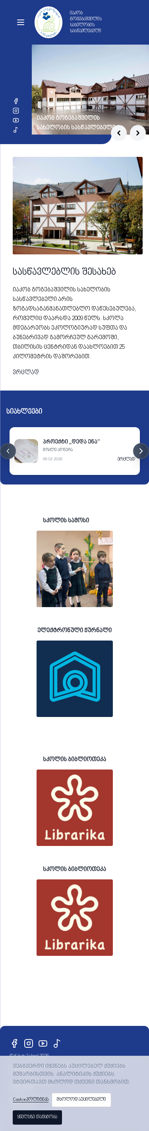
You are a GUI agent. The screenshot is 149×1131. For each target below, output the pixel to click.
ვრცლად (26, 373)
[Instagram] (16, 110)
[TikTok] (16, 130)
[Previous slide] (119, 133)
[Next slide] (138, 133)
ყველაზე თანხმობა (37, 1117)
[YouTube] (16, 120)
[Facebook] (16, 101)
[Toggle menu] (21, 22)
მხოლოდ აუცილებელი (81, 1100)
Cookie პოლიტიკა (30, 1100)
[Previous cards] (8, 451)
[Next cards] (141, 451)
